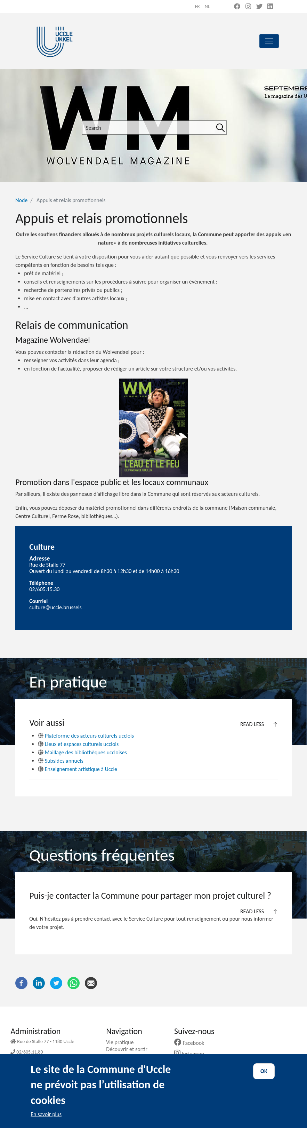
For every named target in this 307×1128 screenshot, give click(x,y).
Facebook (191, 1043)
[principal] (269, 41)
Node (21, 200)
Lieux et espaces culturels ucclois (78, 744)
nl (207, 6)
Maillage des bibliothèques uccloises (82, 752)
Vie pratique (122, 1042)
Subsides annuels (60, 760)
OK (263, 1071)
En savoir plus (46, 1114)
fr (197, 6)
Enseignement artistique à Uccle (77, 769)
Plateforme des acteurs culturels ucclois (86, 735)
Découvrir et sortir (129, 1049)
